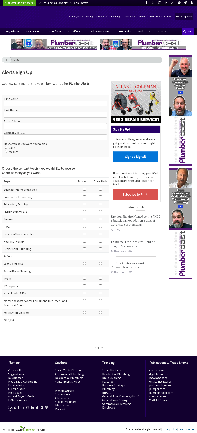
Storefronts (54, 31)
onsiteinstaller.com (161, 381)
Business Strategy (113, 385)
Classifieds (74, 31)
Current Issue (16, 389)
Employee (108, 407)
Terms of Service (186, 429)
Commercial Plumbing (108, 16)
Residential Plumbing (134, 16)
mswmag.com (158, 378)
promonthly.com (160, 385)
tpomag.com (157, 396)
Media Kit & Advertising (22, 381)
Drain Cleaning (111, 378)
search (188, 31)
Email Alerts (16, 385)
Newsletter (15, 378)
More (161, 31)
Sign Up (99, 347)
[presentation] (55, 333)
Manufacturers (34, 31)
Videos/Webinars (100, 31)
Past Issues (15, 392)
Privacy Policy (170, 429)
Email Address (13, 121)
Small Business (111, 370)
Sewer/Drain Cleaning (81, 16)
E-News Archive (18, 400)
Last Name (11, 110)
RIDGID (106, 392)
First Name (11, 99)
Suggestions (16, 374)
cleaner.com (157, 370)
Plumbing (108, 389)
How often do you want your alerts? (26, 144)
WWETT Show (158, 400)
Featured (107, 381)
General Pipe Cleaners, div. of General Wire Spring (120, 398)
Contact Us (15, 370)
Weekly (11, 151)
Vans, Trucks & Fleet (160, 16)
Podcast (143, 31)
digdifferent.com (159, 374)
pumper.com (157, 389)
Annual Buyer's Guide (21, 396)
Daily (10, 147)
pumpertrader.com (161, 392)
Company (15, 132)
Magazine (11, 31)
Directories (125, 31)
